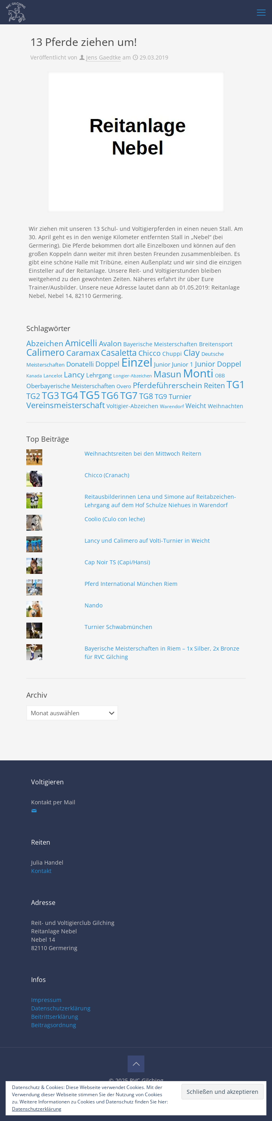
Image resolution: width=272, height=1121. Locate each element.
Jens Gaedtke (103, 57)
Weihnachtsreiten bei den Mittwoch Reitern (143, 453)
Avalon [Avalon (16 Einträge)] (110, 343)
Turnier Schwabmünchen (118, 627)
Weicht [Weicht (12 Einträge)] (195, 405)
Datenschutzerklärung (61, 1008)
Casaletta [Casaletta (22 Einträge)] (119, 352)
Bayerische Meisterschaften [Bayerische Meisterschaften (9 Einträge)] (160, 344)
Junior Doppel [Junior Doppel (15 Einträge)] (218, 364)
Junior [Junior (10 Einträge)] (162, 364)
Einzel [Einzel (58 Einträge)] (136, 362)
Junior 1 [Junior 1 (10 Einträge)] (182, 364)
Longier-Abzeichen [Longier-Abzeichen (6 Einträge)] (132, 376)
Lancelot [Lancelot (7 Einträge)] (52, 376)
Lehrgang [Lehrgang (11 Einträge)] (99, 375)
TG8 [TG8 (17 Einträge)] (146, 396)
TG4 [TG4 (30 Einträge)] (69, 395)
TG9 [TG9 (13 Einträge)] (161, 396)
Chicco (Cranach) (107, 475)
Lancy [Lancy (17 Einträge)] (74, 374)
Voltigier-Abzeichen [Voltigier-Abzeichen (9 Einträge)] (132, 406)
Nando (93, 605)
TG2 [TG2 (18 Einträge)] (33, 396)
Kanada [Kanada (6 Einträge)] (34, 376)
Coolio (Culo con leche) (115, 519)
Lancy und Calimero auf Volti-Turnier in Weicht (147, 540)
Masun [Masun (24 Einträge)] (167, 374)
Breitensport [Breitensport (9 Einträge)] (216, 344)
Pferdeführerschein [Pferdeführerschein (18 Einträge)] (167, 385)
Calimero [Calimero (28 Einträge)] (45, 352)
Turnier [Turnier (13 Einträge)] (180, 396)
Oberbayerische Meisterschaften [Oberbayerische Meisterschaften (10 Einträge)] (70, 386)
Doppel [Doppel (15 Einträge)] (107, 364)
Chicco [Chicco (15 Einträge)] (149, 353)
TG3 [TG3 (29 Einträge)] (50, 395)
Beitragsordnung (53, 1025)
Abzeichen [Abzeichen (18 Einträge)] (44, 343)
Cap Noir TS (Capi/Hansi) (117, 562)
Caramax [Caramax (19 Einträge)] (82, 352)
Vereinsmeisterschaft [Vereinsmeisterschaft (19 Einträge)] (65, 405)
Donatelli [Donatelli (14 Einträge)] (80, 364)
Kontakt (41, 871)
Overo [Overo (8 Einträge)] (123, 386)
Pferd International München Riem (131, 583)
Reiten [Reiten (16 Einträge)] (214, 385)
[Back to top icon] (136, 1064)
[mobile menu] (261, 12)
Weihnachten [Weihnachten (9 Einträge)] (225, 406)
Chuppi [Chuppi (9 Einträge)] (172, 353)
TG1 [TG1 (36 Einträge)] (236, 384)
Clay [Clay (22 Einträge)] (191, 352)
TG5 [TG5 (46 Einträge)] (90, 394)
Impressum (46, 1000)
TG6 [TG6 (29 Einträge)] (109, 395)
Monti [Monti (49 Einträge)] (198, 373)
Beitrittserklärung (54, 1016)
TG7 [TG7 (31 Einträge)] (129, 395)
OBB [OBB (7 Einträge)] (220, 376)
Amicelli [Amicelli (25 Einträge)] (81, 343)
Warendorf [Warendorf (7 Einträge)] (172, 406)
